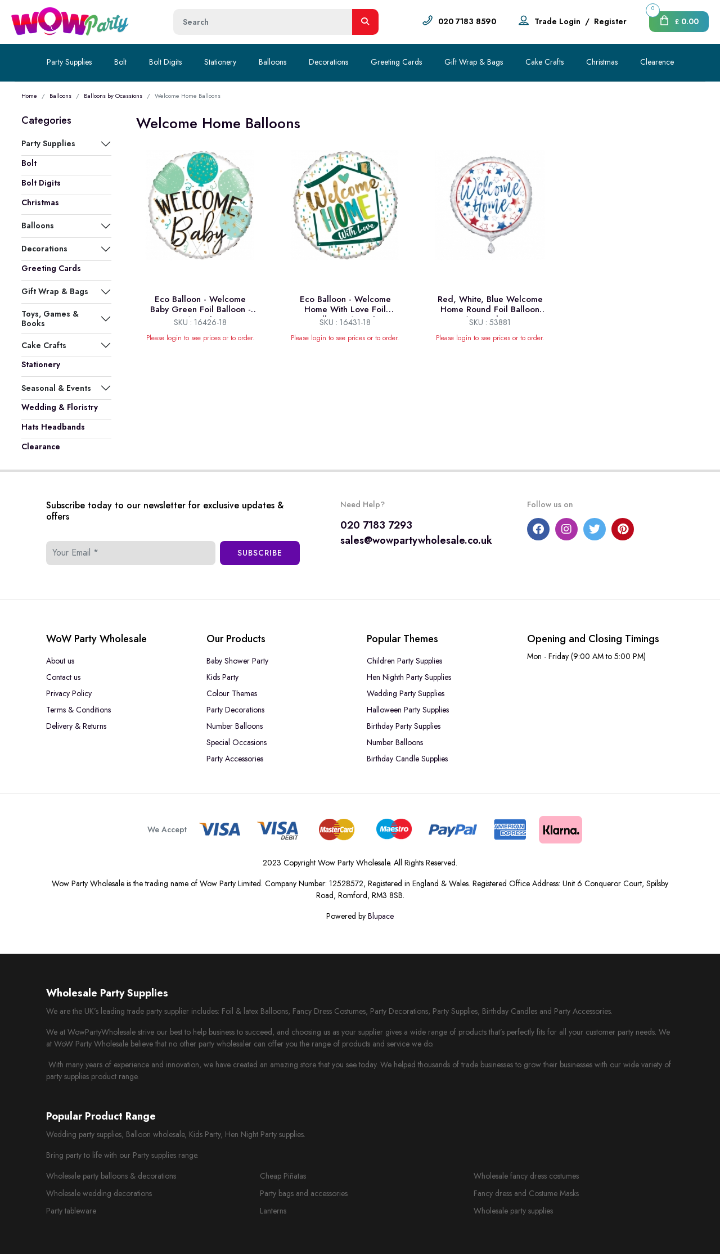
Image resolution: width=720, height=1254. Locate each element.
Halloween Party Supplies (408, 709)
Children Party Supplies (404, 660)
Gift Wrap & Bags (473, 61)
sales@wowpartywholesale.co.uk (416, 540)
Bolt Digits (165, 61)
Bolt (120, 61)
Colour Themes (231, 693)
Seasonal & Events (56, 388)
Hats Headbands (53, 426)
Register (610, 21)
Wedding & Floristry (59, 407)
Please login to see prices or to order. (200, 338)
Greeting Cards (396, 61)
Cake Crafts (544, 61)
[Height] (263, 22)
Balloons (272, 61)
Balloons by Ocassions (113, 95)
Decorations (328, 61)
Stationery (220, 61)
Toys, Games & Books (50, 318)
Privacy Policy (69, 693)
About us (60, 660)
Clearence (657, 61)
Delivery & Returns (76, 726)
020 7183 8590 (467, 21)
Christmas (602, 61)
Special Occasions (236, 742)
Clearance (40, 446)
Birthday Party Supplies (403, 726)
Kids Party (222, 677)
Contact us (63, 677)
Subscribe (259, 552)
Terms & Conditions (78, 709)
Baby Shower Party (237, 660)
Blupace (381, 916)
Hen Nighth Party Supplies (409, 677)
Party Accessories (234, 758)
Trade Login (557, 21)
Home (29, 95)
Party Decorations (235, 709)
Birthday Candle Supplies (407, 758)
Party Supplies (69, 61)
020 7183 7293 (376, 525)
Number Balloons (234, 726)
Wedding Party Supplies (405, 693)
